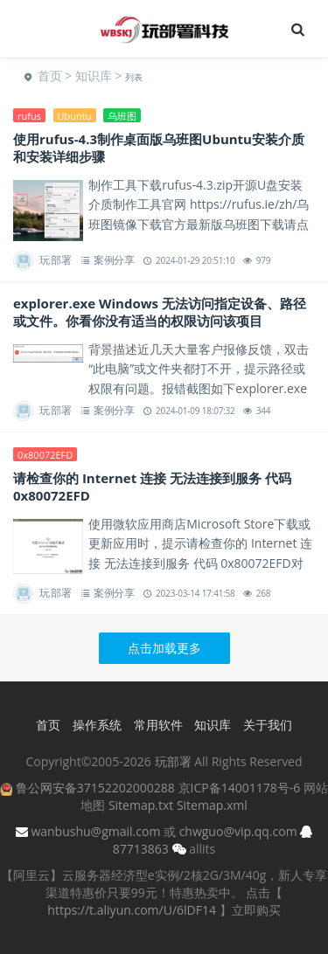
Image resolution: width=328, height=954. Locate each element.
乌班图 (122, 115)
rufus (29, 115)
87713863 (141, 848)
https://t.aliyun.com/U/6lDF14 (131, 910)
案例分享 (114, 259)
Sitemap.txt (140, 805)
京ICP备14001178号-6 (239, 787)
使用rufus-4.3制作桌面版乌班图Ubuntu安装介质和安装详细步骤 (158, 147)
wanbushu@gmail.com (95, 831)
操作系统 (97, 724)
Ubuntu (75, 115)
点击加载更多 (164, 647)
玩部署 (56, 259)
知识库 (93, 75)
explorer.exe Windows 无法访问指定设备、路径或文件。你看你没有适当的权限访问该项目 (159, 311)
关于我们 (267, 724)
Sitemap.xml (212, 805)
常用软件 (158, 724)
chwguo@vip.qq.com (238, 831)
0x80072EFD (45, 454)
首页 (50, 75)
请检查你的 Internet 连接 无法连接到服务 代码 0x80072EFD (152, 486)
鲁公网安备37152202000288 (95, 787)
